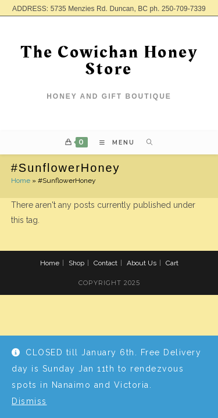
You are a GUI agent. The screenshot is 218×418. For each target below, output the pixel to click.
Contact (105, 263)
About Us (141, 263)
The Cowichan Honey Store (109, 60)
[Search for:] (145, 142)
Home (20, 180)
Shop (76, 263)
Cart (172, 263)
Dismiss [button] (29, 401)
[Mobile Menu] (114, 142)
